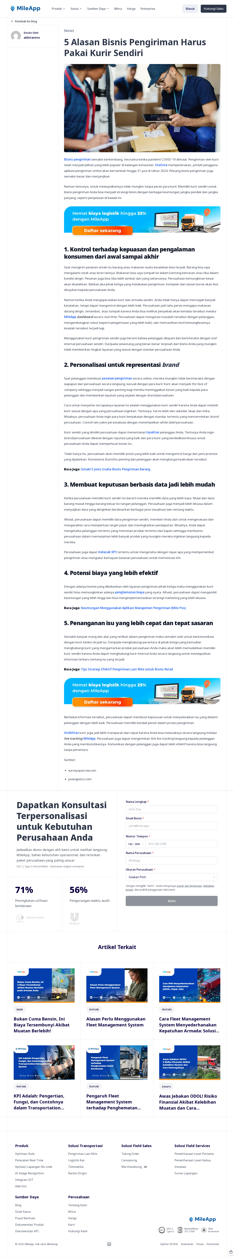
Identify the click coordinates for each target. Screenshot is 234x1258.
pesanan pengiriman (117, 378)
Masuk (190, 9)
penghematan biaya (129, 592)
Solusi (76, 9)
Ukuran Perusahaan (140, 869)
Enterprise (147, 9)
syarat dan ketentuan (189, 886)
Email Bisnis (135, 818)
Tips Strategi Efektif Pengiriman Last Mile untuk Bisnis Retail (127, 669)
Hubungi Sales (214, 9)
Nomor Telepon (138, 836)
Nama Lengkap (137, 802)
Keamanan (187, 1244)
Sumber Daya (98, 9)
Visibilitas (71, 733)
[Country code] (136, 844)
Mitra (118, 9)
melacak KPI (107, 552)
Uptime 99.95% (169, 1244)
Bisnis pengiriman (77, 159)
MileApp (78, 317)
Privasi (200, 1244)
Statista (161, 165)
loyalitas (152, 432)
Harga (131, 9)
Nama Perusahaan (140, 853)
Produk (58, 9)
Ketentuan (213, 1244)
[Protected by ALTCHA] (231, 1251)
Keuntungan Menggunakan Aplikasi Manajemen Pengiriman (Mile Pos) (133, 608)
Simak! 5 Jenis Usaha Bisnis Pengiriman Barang (115, 469)
